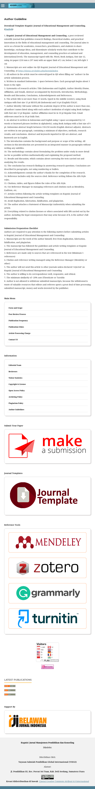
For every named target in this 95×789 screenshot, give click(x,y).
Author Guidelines (16, 409)
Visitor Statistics (15, 378)
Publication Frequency (18, 320)
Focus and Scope (15, 308)
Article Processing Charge (19, 333)
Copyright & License (17, 384)
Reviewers (13, 371)
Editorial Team (15, 365)
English (8, 29)
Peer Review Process (17, 314)
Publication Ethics (16, 327)
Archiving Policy (15, 397)
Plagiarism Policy (16, 403)
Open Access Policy (17, 390)
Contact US (13, 339)
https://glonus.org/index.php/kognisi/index (38, 70)
